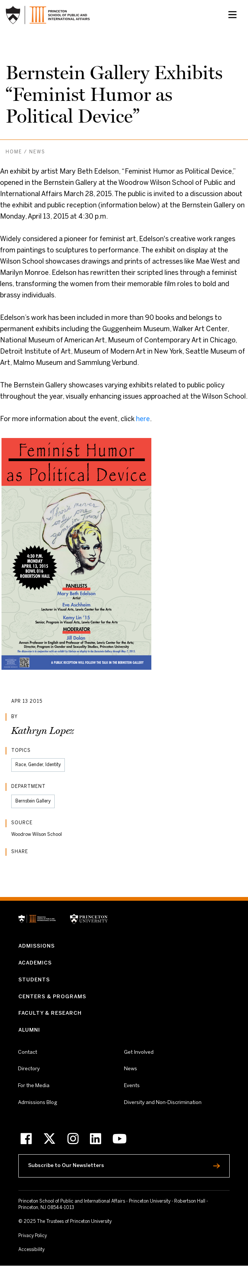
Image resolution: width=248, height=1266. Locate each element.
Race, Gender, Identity (38, 765)
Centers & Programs (52, 996)
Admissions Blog (37, 1102)
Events (132, 1085)
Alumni (29, 1030)
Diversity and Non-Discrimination (163, 1102)
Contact (27, 1052)
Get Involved (139, 1052)
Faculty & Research (50, 1013)
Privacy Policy (32, 1236)
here (143, 419)
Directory (29, 1068)
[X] (49, 1139)
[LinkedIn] (95, 1139)
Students (34, 980)
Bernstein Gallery (33, 801)
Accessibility (45, 1249)
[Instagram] (73, 1139)
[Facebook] (26, 1139)
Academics (35, 963)
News (37, 152)
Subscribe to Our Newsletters (84, 1164)
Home (14, 152)
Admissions (36, 946)
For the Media (33, 1085)
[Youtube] (119, 1139)
